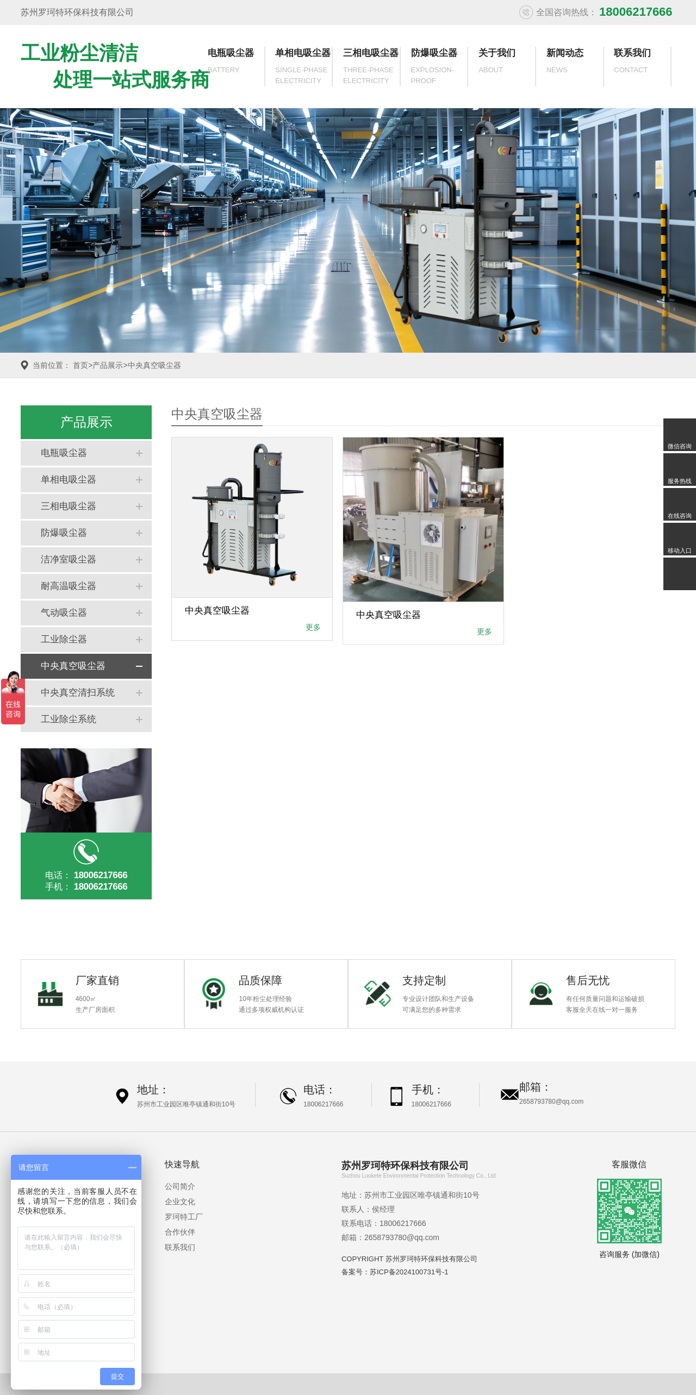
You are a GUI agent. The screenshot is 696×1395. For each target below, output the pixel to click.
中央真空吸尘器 (154, 365)
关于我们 (505, 67)
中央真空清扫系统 (78, 692)
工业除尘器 (64, 639)
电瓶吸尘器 (235, 67)
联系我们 (641, 67)
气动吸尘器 (64, 613)
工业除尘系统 (68, 719)
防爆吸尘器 (438, 67)
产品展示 (107, 365)
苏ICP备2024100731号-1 (409, 1272)
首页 (80, 365)
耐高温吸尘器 (68, 586)
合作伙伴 (180, 1232)
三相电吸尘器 (371, 67)
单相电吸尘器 (303, 67)
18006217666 (323, 1104)
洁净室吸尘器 (68, 559)
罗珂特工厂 (184, 1216)
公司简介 (180, 1186)
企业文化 (180, 1201)
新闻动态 (573, 67)
